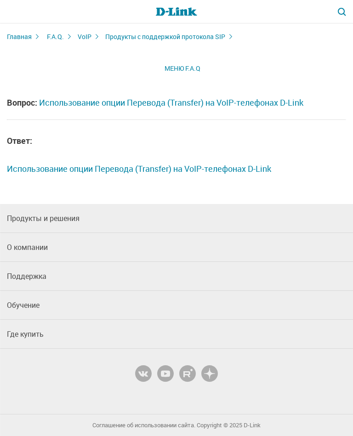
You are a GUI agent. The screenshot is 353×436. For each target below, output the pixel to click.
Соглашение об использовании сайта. (143, 425)
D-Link (252, 425)
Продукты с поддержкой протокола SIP (165, 36)
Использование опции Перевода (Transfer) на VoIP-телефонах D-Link (171, 102)
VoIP (84, 36)
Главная (19, 36)
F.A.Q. (55, 36)
